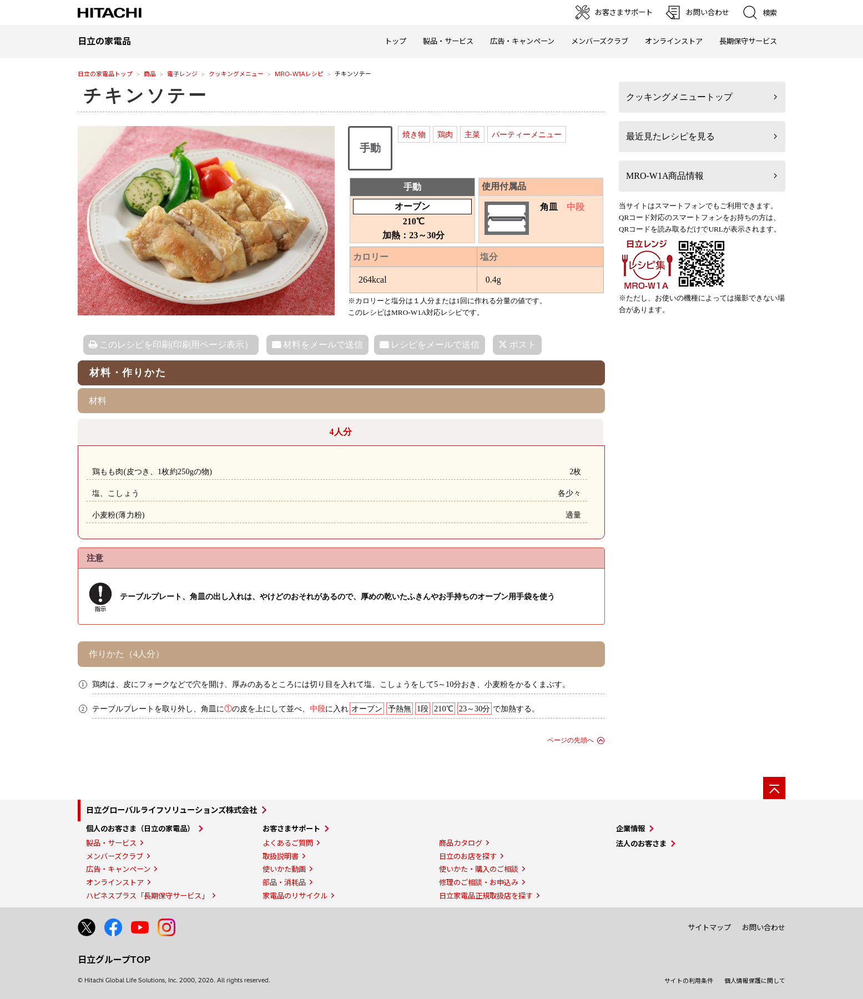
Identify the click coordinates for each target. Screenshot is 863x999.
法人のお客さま (641, 843)
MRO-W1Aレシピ (299, 74)
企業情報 (630, 828)
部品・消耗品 (284, 882)
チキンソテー (146, 96)
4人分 (341, 431)
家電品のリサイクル (295, 895)
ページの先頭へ (570, 740)
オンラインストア (674, 41)
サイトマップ (709, 927)
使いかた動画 (284, 869)
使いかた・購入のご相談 (478, 869)
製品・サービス (111, 843)
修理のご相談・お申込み (478, 882)
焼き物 (414, 134)
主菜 (472, 134)
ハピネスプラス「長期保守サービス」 (147, 895)
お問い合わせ (763, 927)
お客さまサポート (291, 828)
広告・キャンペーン (118, 869)
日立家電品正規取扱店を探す (486, 895)
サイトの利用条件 (688, 981)
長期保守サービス (748, 41)
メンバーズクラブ (599, 41)
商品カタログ (460, 843)
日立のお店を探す (468, 856)
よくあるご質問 (288, 843)
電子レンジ (182, 74)
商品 (150, 74)
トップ (395, 41)
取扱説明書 (281, 856)
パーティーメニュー (527, 134)
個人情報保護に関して (754, 981)
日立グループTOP (114, 959)
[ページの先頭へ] (774, 788)
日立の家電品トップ (105, 74)
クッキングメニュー (236, 74)
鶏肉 (445, 134)
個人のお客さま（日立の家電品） (140, 828)
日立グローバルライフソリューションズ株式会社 (171, 810)
